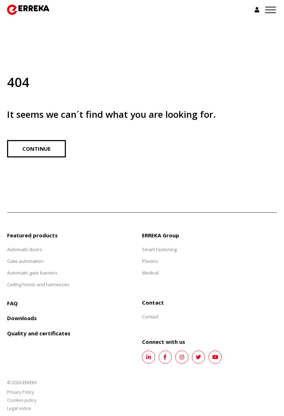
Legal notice (19, 408)
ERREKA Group (160, 235)
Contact (150, 316)
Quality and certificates (38, 333)
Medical (150, 273)
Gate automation (25, 261)
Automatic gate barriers (32, 273)
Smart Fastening (159, 249)
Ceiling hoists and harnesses (38, 284)
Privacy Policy (20, 392)
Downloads (22, 318)
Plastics (150, 261)
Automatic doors (24, 249)
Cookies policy (21, 400)
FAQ (12, 303)
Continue (36, 148)
